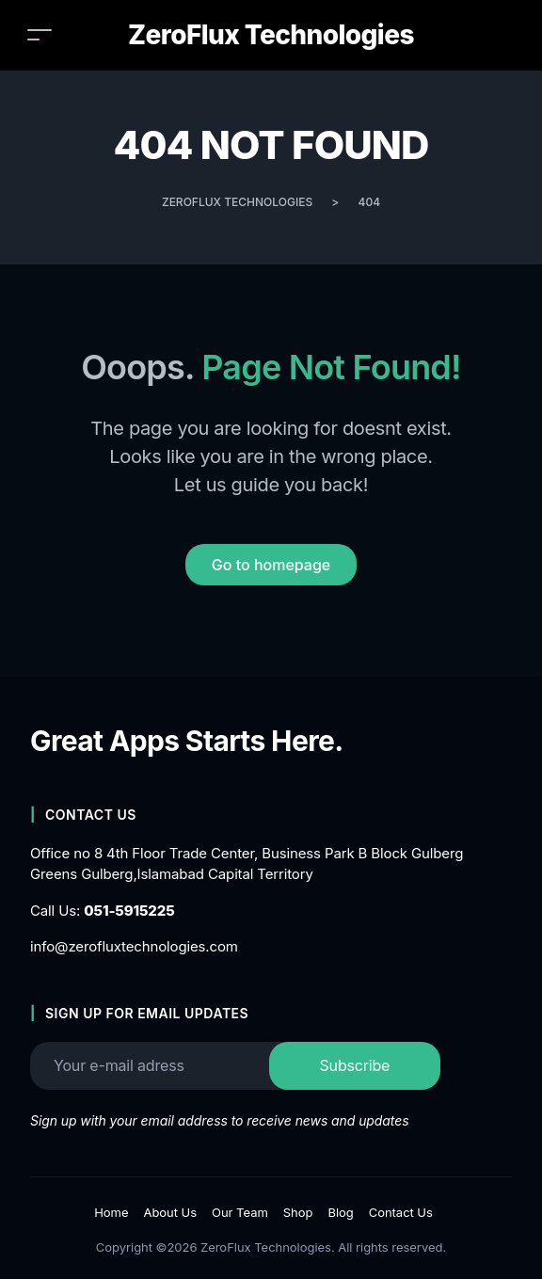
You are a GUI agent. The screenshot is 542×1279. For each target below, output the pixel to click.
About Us (170, 1212)
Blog (340, 1212)
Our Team (240, 1212)
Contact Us (401, 1212)
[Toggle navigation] (39, 34)
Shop (298, 1212)
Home (111, 1212)
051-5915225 (129, 910)
